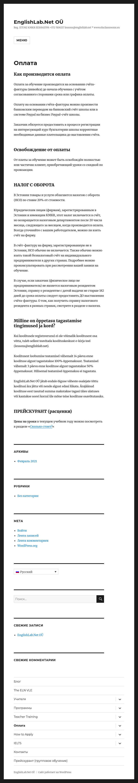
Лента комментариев (33, 540)
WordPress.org (27, 545)
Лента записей (28, 535)
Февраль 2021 (27, 461)
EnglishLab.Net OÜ (38, 22)
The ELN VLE (23, 690)
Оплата (19, 725)
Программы (23, 708)
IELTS (18, 743)
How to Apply (23, 734)
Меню (22, 40)
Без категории (27, 496)
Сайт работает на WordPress (54, 772)
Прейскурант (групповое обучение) (41, 761)
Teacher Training (26, 716)
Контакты (21, 752)
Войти (22, 530)
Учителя (20, 699)
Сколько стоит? (41, 426)
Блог (17, 681)
